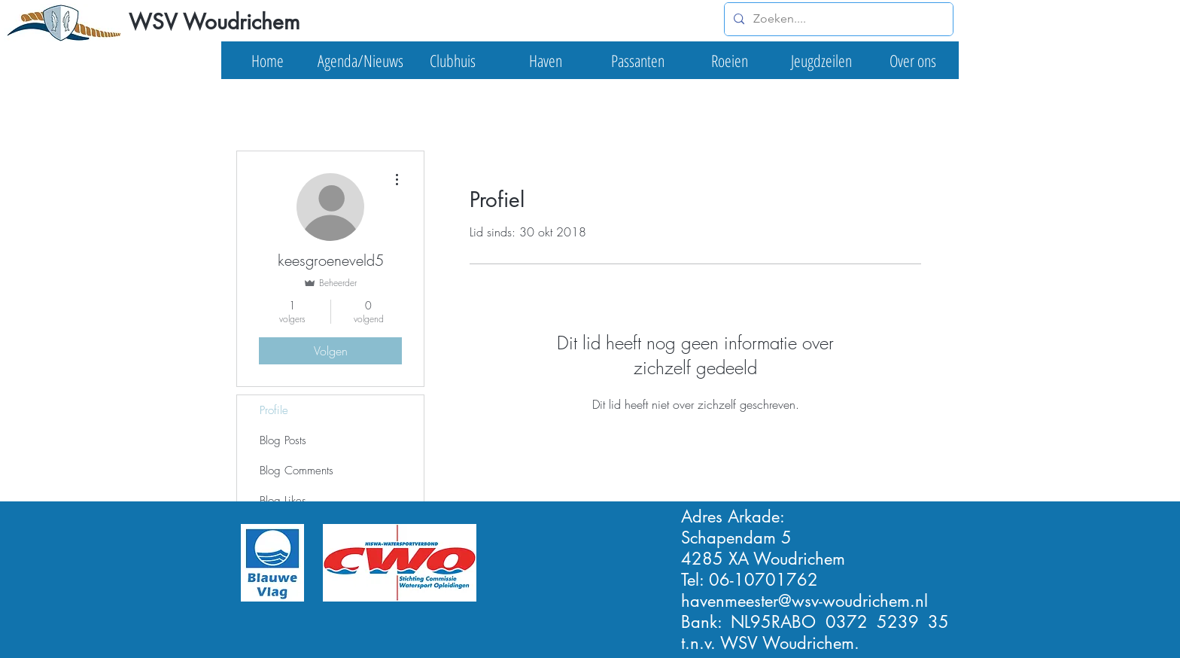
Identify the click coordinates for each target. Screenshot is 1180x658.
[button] (360, 60)
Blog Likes (283, 500)
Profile (274, 410)
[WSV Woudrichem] (213, 22)
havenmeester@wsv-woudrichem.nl (804, 600)
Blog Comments (296, 470)
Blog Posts (283, 440)
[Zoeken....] (837, 19)
